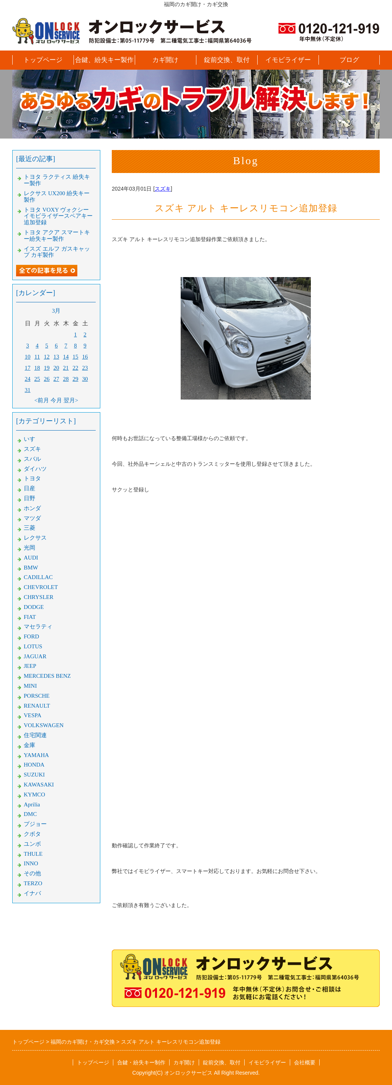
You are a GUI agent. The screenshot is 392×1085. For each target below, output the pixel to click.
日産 (29, 488)
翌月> (71, 400)
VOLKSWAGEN (44, 725)
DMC (30, 814)
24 (28, 379)
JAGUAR (35, 656)
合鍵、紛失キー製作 (104, 60)
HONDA (34, 765)
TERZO (33, 883)
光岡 (29, 548)
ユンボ (32, 844)
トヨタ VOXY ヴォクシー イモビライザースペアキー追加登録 (58, 216)
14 (66, 357)
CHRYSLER (39, 597)
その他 (32, 873)
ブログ (349, 60)
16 (85, 357)
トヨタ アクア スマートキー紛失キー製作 (57, 235)
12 (47, 357)
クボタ (32, 834)
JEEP (30, 666)
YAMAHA (36, 755)
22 (75, 368)
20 (56, 368)
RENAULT (37, 706)
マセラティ (38, 626)
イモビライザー (288, 60)
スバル (32, 459)
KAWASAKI (39, 785)
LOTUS (33, 646)
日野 (29, 498)
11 (37, 357)
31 (28, 390)
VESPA (32, 715)
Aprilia (32, 804)
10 (28, 357)
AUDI (31, 558)
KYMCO (34, 794)
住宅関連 (35, 735)
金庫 (29, 745)
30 (85, 379)
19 (47, 368)
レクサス (35, 538)
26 (47, 379)
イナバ (32, 893)
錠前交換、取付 (227, 60)
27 (56, 379)
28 (66, 379)
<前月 (41, 400)
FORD (31, 636)
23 (85, 368)
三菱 (29, 528)
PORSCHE (37, 696)
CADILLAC (38, 577)
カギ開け (165, 60)
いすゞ (32, 439)
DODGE (34, 607)
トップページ (42, 60)
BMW (31, 568)
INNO (31, 863)
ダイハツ (35, 469)
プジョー (35, 824)
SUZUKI (34, 775)
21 (66, 368)
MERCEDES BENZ (47, 676)
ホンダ (32, 508)
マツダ (32, 518)
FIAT (30, 617)
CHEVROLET (41, 587)
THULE (33, 854)
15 (75, 357)
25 (37, 379)
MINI (30, 686)
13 (56, 357)
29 (75, 379)
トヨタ (32, 478)
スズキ (163, 189)
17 (28, 368)
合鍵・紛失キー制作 (141, 1062)
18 (37, 368)
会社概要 (304, 1062)
